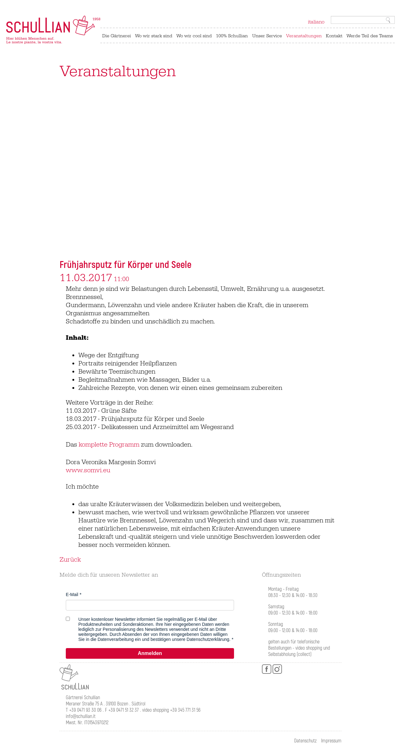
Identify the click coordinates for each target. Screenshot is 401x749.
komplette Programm (109, 445)
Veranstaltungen (304, 36)
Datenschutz (305, 741)
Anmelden (150, 653)
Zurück (70, 560)
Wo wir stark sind (153, 36)
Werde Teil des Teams (369, 36)
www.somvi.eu (88, 470)
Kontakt (334, 36)
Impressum (331, 741)
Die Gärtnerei (116, 36)
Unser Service (267, 36)
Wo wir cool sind (194, 36)
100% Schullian (232, 36)
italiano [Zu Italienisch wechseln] (316, 22)
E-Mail (72, 594)
